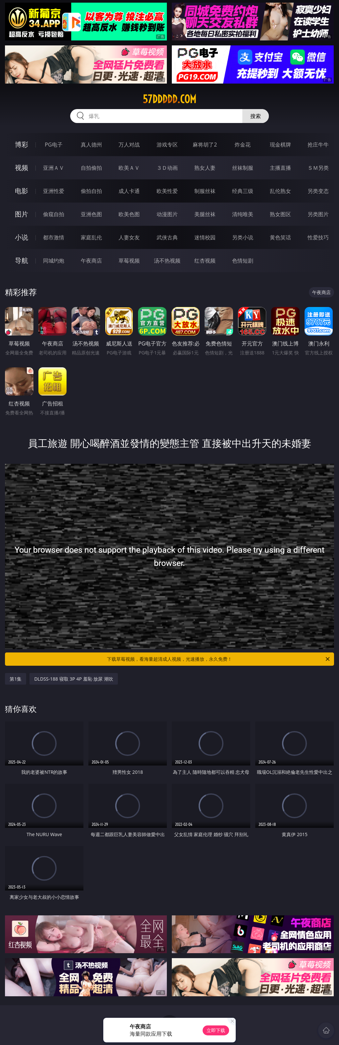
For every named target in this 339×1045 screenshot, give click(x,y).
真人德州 (91, 144)
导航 (21, 260)
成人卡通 (129, 191)
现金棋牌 (280, 144)
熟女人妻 (205, 167)
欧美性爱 (167, 191)
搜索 (255, 116)
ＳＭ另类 (318, 167)
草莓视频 (129, 260)
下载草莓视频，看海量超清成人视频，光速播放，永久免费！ (219, 659)
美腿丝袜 (205, 214)
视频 (21, 167)
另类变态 (318, 191)
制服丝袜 (205, 191)
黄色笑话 (280, 237)
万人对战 (129, 144)
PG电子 (53, 144)
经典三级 (242, 191)
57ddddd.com (169, 99)
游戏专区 (167, 144)
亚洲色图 (91, 214)
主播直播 (280, 167)
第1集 (16, 679)
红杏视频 (205, 260)
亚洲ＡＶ (53, 167)
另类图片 (318, 214)
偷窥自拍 (53, 214)
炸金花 (243, 144)
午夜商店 (91, 260)
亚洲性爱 (53, 191)
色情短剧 (242, 260)
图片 (21, 214)
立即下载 (216, 1030)
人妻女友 (129, 237)
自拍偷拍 (91, 167)
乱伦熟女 (280, 191)
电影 (21, 190)
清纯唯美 (242, 214)
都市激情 (53, 237)
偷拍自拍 (91, 191)
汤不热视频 (167, 260)
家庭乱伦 (91, 237)
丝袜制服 (242, 167)
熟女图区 (280, 214)
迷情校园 (205, 237)
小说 (21, 237)
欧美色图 (129, 214)
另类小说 (242, 237)
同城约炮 (53, 260)
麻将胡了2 (205, 144)
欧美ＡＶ (129, 167)
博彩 (21, 144)
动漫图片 (167, 214)
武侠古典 (167, 237)
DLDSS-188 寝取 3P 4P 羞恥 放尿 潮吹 (73, 679)
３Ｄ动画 (167, 167)
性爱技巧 (318, 237)
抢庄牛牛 (318, 144)
